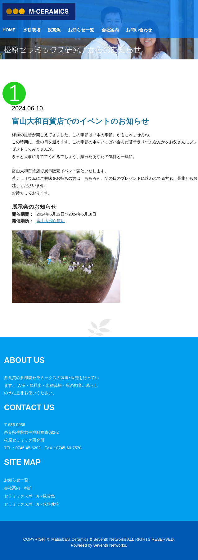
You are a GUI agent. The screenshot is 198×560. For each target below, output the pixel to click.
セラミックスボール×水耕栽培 (31, 504)
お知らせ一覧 (81, 29)
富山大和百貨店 (51, 220)
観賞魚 (54, 29)
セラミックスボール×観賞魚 (29, 496)
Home (9, 29)
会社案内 (110, 29)
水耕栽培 (31, 29)
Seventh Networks (109, 545)
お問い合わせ (139, 29)
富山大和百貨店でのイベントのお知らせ (80, 121)
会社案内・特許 (18, 488)
